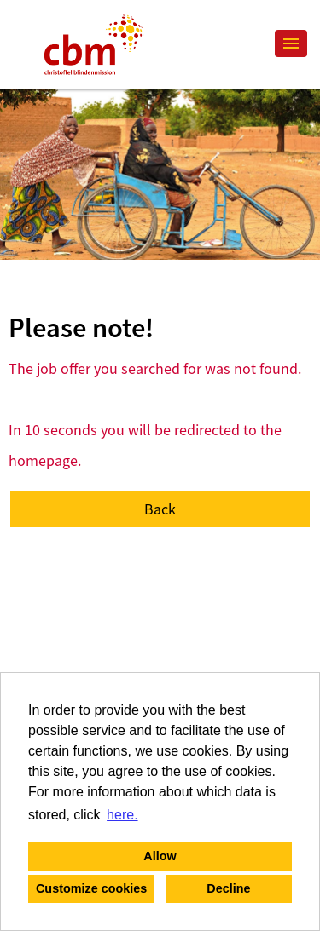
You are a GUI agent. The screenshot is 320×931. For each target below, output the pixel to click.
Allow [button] (159, 856)
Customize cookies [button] (91, 888)
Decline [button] (228, 888)
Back (160, 509)
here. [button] (122, 814)
